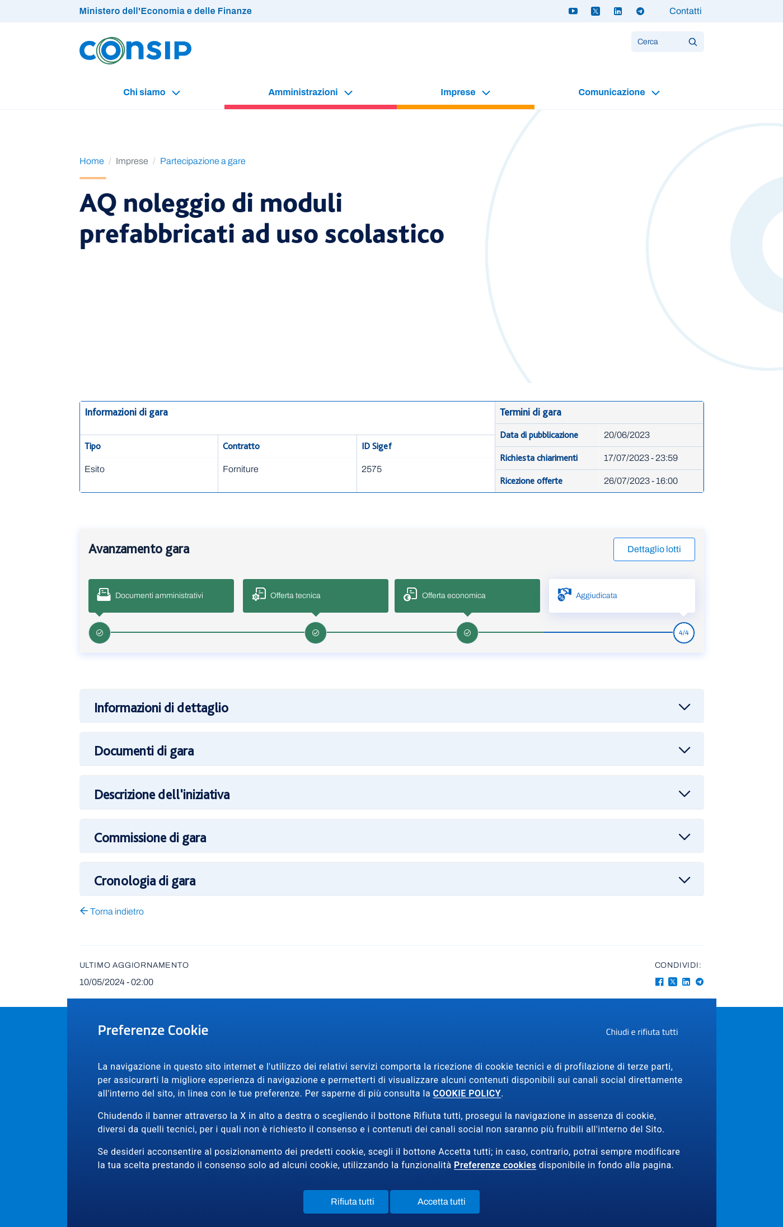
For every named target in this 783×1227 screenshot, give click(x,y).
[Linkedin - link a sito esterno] (618, 11)
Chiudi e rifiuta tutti (646, 1033)
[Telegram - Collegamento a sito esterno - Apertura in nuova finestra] (699, 982)
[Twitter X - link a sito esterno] (595, 11)
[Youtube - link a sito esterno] (573, 11)
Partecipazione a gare (203, 161)
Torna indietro (111, 911)
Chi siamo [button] (145, 92)
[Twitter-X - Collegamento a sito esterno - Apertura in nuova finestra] (672, 982)
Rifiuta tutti (352, 1204)
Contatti (685, 11)
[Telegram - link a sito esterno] (640, 11)
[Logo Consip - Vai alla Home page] (135, 50)
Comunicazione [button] (612, 92)
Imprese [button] (458, 92)
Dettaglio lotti (654, 549)
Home (91, 161)
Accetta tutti (442, 1204)
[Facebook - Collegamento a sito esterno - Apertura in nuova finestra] (659, 982)
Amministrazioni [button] (303, 92)
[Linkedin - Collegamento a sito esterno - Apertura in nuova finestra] (686, 982)
